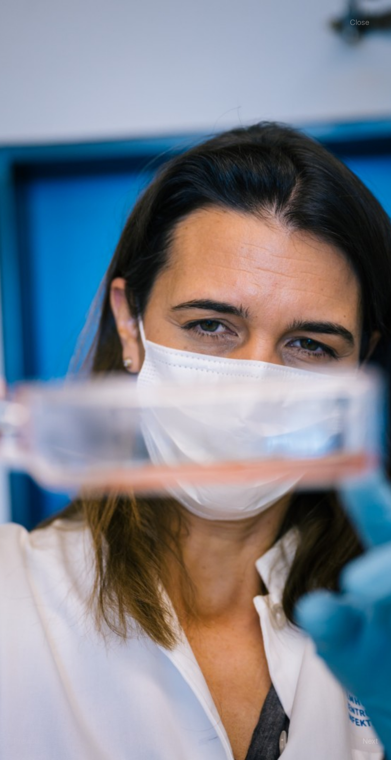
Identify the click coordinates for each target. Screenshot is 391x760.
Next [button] (370, 740)
